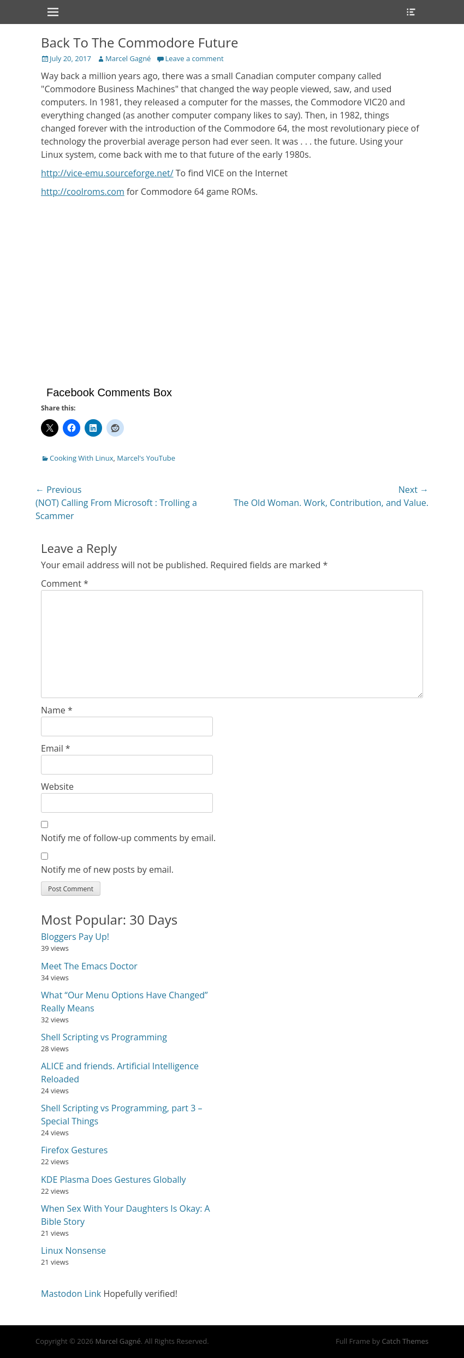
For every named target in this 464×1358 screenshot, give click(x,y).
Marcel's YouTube (146, 458)
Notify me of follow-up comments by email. (128, 838)
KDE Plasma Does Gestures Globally (113, 1180)
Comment (64, 583)
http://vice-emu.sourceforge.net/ (107, 173)
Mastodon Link (71, 1294)
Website (57, 787)
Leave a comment (194, 58)
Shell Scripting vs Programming (104, 1037)
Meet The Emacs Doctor (89, 966)
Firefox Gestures (74, 1150)
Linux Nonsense (73, 1250)
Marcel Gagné (128, 58)
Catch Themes (405, 1341)
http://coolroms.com (82, 192)
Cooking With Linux (81, 458)
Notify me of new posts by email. (107, 869)
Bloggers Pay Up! (75, 937)
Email (55, 748)
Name (57, 710)
